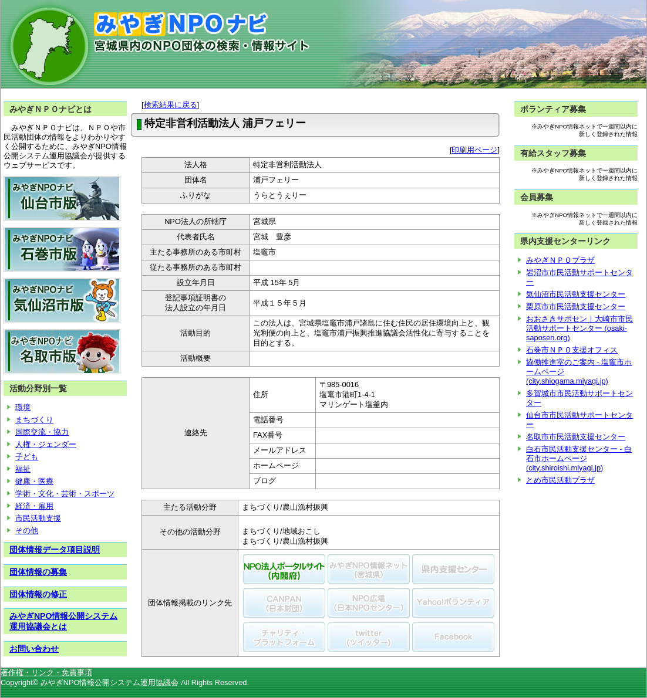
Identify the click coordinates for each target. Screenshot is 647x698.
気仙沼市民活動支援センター (575, 294)
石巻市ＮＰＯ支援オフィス (572, 349)
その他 (26, 530)
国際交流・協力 (42, 432)
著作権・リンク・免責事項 (46, 672)
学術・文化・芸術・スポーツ (64, 493)
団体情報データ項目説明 (54, 549)
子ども (26, 456)
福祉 (23, 469)
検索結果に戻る (170, 104)
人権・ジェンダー (45, 444)
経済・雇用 (34, 506)
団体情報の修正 (38, 594)
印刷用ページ (474, 149)
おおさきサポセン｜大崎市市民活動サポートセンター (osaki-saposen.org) (579, 328)
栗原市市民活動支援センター (575, 306)
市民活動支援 (38, 518)
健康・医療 (34, 481)
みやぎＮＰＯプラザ (560, 260)
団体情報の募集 (38, 572)
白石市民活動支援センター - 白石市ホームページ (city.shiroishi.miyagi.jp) (579, 458)
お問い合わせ (34, 648)
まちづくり (34, 419)
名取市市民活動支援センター (575, 436)
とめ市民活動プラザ (560, 480)
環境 (23, 407)
